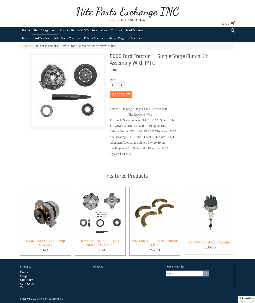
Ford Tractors (135, 30)
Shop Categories (45, 30)
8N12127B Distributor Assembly (209, 242)
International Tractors (36, 38)
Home (26, 30)
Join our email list (175, 266)
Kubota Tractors (94, 38)
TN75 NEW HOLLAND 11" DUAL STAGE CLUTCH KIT (100, 243)
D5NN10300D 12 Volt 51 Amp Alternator (45, 243)
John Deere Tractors (67, 38)
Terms (24, 287)
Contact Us (67, 30)
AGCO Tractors (87, 30)
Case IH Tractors (111, 30)
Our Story (26, 280)
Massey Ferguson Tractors (125, 38)
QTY (112, 79)
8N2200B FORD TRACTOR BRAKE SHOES (155, 243)
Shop (25, 46)
